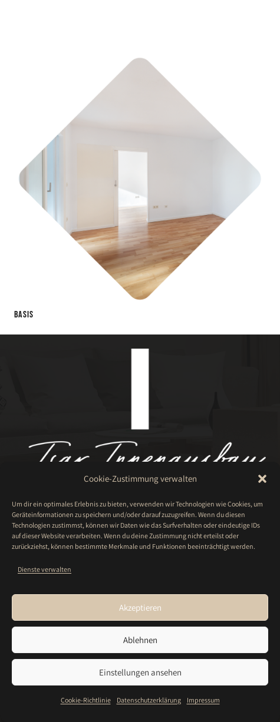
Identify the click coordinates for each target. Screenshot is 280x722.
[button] (262, 479)
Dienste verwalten (44, 569)
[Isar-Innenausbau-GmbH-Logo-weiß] (42, 19)
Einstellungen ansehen (140, 672)
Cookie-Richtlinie (86, 699)
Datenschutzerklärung (149, 699)
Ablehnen (140, 639)
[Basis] (140, 61)
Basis (24, 314)
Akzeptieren (140, 607)
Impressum (203, 699)
